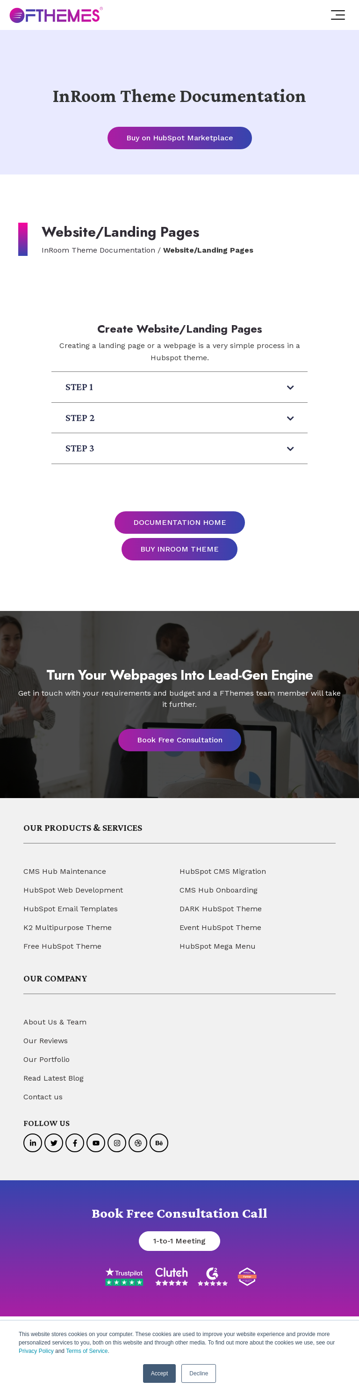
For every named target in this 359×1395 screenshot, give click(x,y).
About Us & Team (54, 1021)
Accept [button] (159, 1373)
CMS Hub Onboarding (219, 890)
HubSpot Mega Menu (218, 946)
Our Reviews (45, 1040)
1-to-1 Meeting (179, 1240)
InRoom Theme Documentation (98, 250)
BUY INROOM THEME (179, 549)
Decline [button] (198, 1373)
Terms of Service (87, 1351)
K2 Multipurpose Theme (67, 927)
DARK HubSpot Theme (221, 908)
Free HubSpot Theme (62, 946)
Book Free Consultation (180, 739)
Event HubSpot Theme (220, 927)
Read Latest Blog (53, 1078)
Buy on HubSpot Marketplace (179, 137)
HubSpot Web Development (73, 890)
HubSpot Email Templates (70, 908)
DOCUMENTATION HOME (179, 522)
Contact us (43, 1096)
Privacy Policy (36, 1351)
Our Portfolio (46, 1059)
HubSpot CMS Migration (223, 871)
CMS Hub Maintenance (64, 871)
